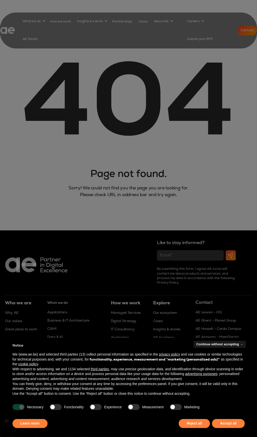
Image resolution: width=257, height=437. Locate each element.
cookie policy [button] (28, 364)
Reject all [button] (194, 423)
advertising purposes (201, 374)
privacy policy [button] (169, 354)
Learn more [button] (30, 423)
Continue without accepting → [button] (219, 344)
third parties (100, 369)
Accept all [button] (228, 423)
